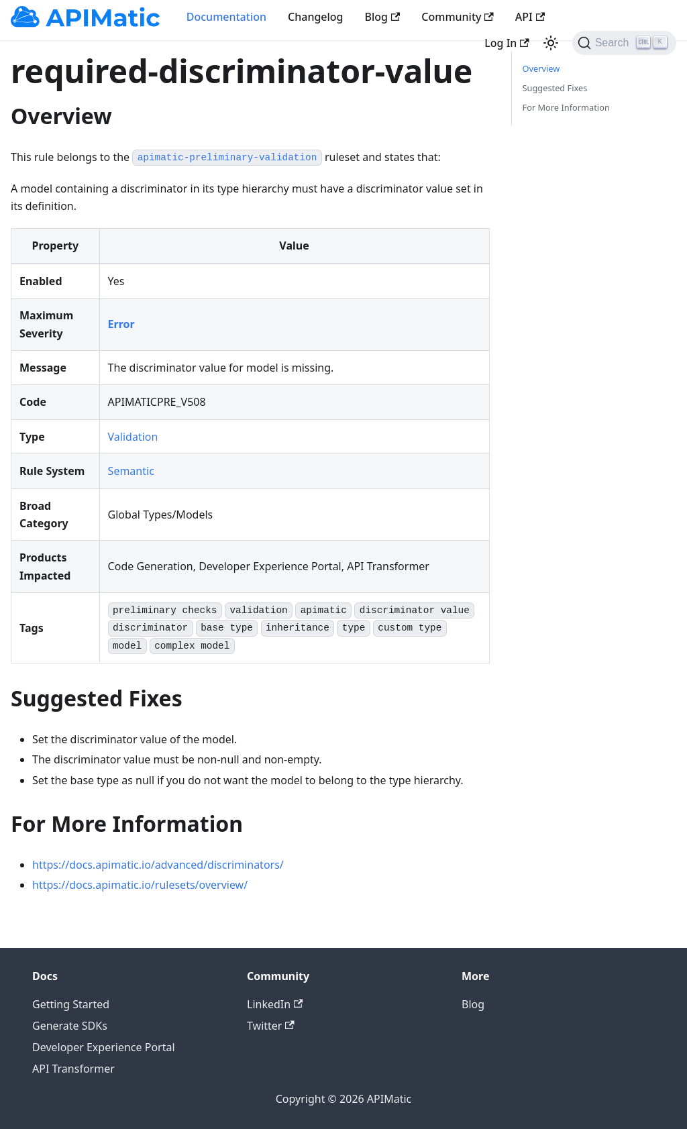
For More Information (566, 107)
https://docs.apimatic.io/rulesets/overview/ (140, 884)
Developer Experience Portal (103, 1047)
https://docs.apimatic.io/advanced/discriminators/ (158, 864)
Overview (541, 68)
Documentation (226, 16)
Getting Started (70, 1004)
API (530, 16)
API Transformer (73, 1068)
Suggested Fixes (555, 88)
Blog (383, 16)
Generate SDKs (69, 1025)
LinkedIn (275, 1004)
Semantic (131, 471)
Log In (506, 43)
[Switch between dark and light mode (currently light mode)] (551, 43)
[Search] (624, 43)
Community (457, 16)
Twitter (271, 1025)
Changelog (316, 16)
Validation (133, 436)
